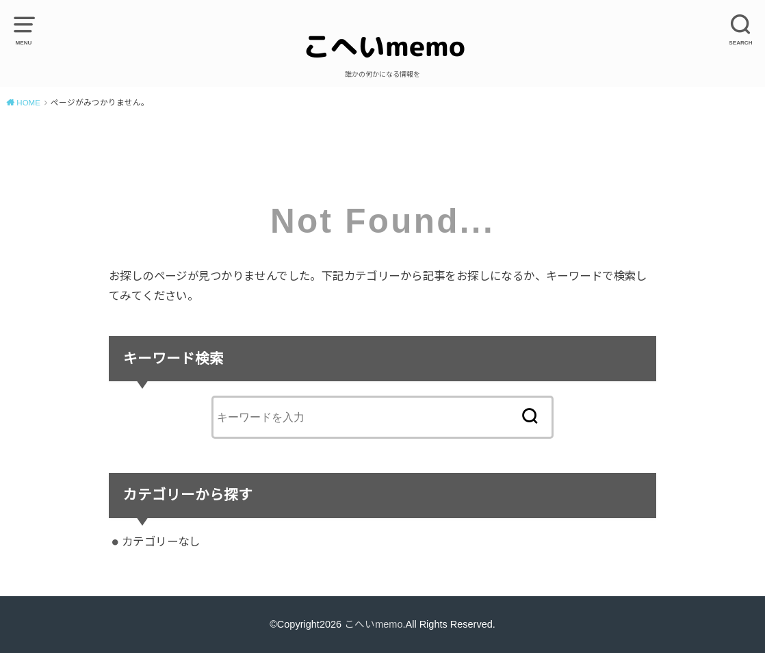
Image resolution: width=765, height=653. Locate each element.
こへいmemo (373, 624)
